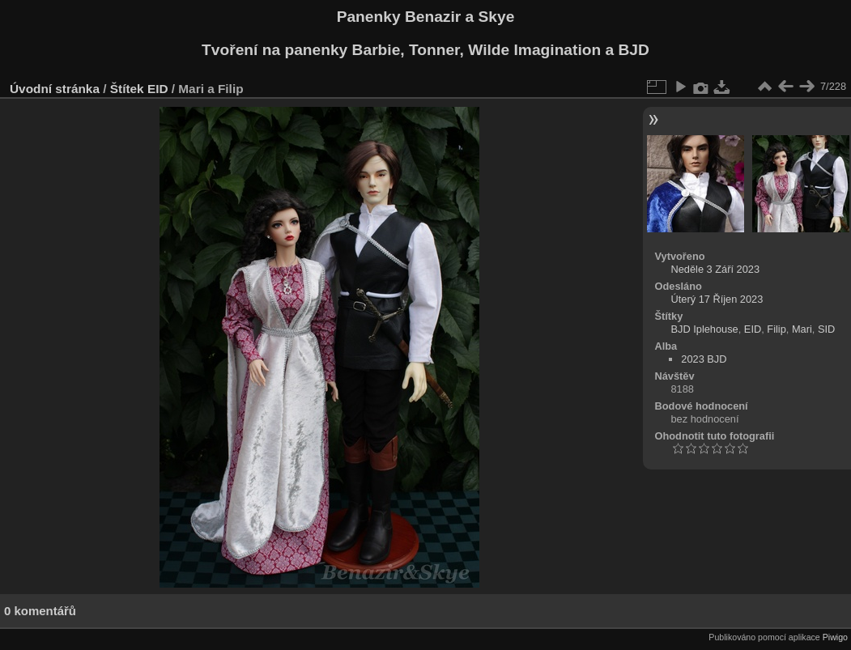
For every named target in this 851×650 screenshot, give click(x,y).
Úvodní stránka (55, 89)
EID (157, 89)
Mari (802, 329)
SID (826, 329)
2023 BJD (703, 359)
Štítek (127, 89)
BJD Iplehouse (704, 329)
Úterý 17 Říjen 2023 (717, 299)
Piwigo (835, 637)
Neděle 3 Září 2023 (715, 269)
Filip (776, 329)
